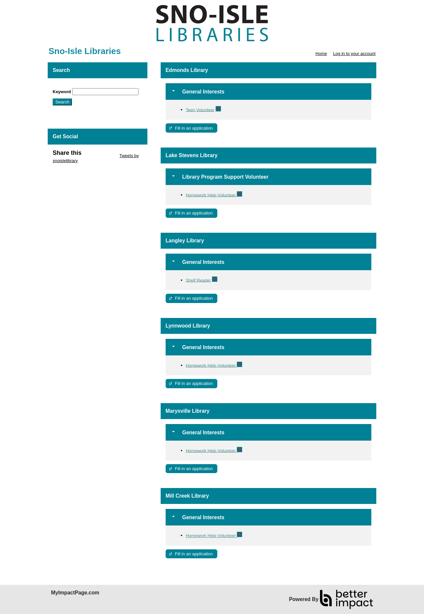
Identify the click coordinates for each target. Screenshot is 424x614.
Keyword (62, 91)
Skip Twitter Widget (99, 155)
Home (321, 53)
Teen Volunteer (200, 109)
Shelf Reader (198, 279)
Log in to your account (354, 53)
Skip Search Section (72, 85)
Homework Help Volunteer (211, 194)
